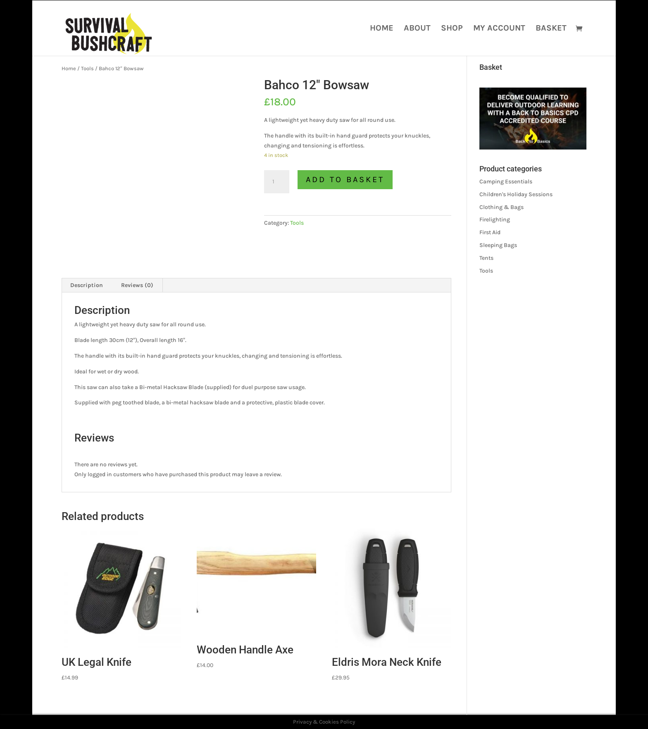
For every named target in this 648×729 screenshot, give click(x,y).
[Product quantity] (276, 181)
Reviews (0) (137, 285)
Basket (551, 29)
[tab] (86, 285)
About (417, 29)
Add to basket (345, 179)
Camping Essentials (505, 181)
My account (499, 29)
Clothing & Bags (501, 207)
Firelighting (494, 219)
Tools (87, 68)
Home (381, 29)
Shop (452, 29)
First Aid (489, 232)
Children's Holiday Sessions (516, 194)
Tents (486, 257)
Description (86, 285)
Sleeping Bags (498, 245)
